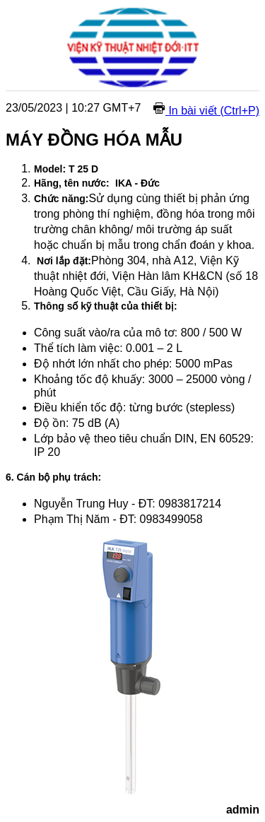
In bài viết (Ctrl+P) (206, 111)
